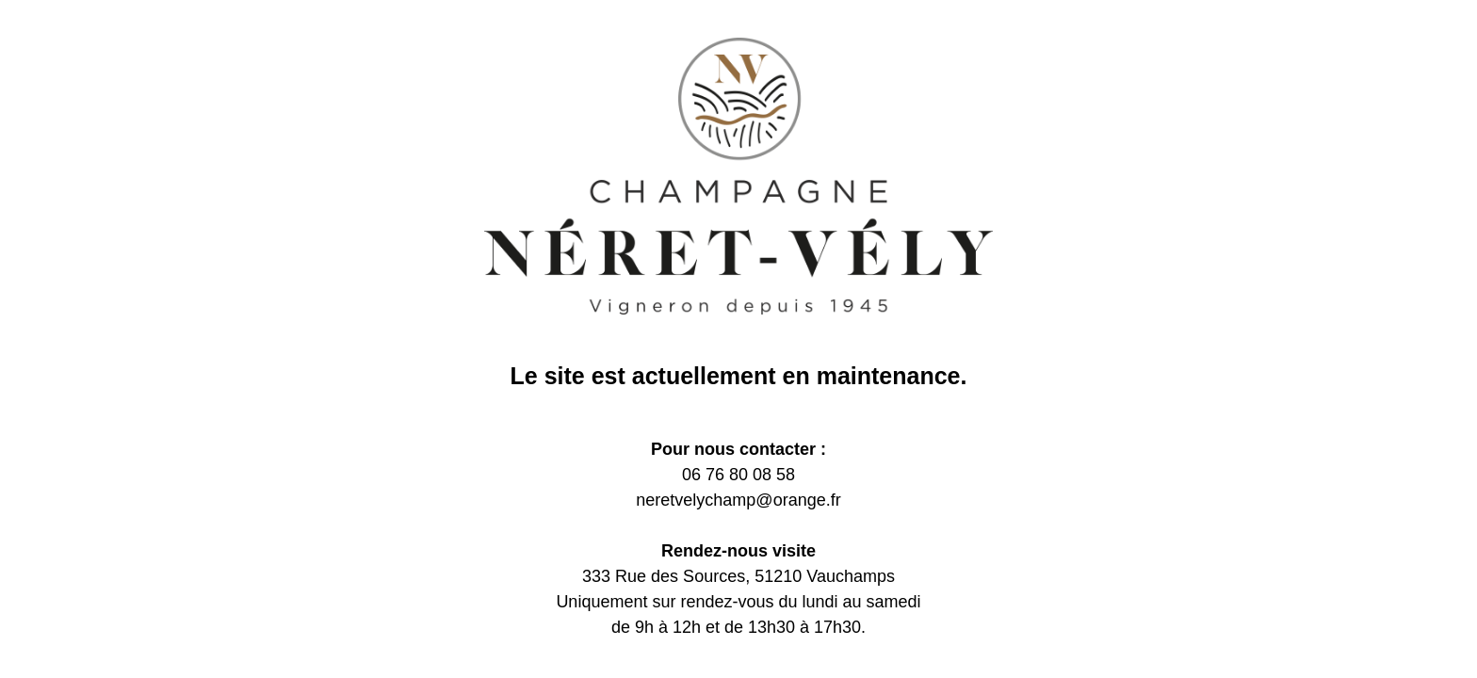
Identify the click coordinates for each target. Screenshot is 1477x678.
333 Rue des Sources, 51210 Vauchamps (738, 576)
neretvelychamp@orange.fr (738, 500)
